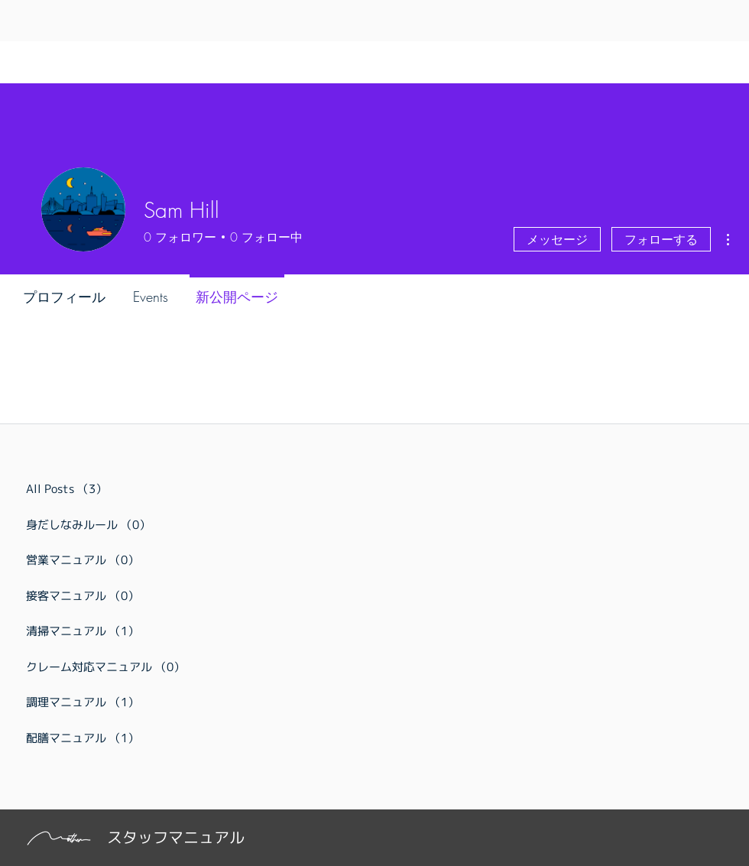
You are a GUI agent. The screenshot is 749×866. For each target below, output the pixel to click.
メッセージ (557, 239)
